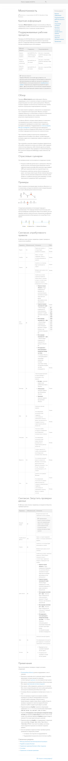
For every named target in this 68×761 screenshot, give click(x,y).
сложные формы (46, 125)
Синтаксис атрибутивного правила (58, 31)
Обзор (56, 21)
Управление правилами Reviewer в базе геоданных (33, 746)
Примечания (58, 41)
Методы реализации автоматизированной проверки (33, 741)
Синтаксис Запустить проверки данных (59, 37)
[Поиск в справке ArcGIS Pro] (33, 2)
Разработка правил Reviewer (27, 743)
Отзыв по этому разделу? (45, 758)
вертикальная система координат (36, 683)
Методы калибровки (24, 127)
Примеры (57, 27)
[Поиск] (45, 1)
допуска (33, 679)
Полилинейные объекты (27, 672)
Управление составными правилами (29, 750)
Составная (22, 748)
